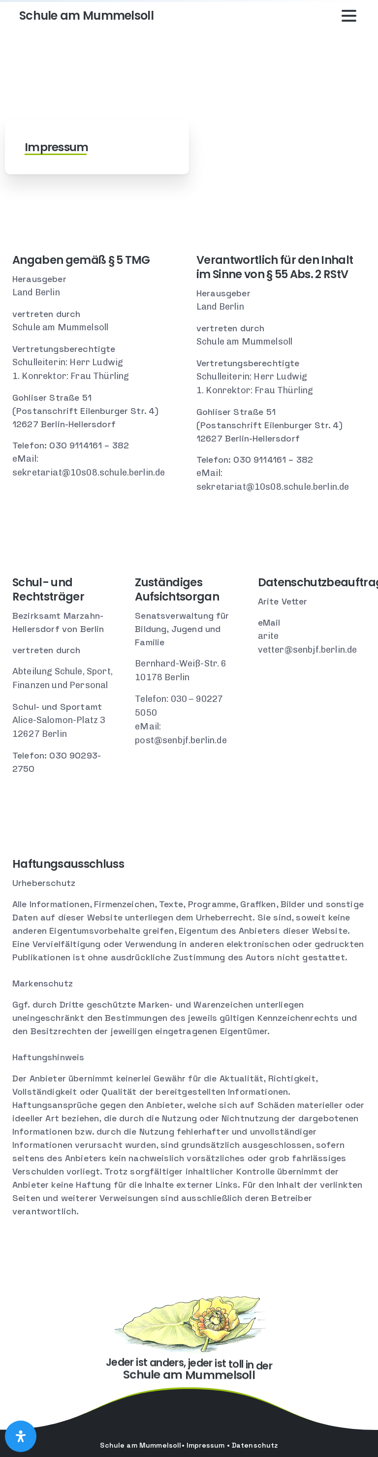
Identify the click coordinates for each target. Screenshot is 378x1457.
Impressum (205, 1445)
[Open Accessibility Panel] (20, 1436)
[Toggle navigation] (349, 15)
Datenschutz (255, 1445)
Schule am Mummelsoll (86, 15)
